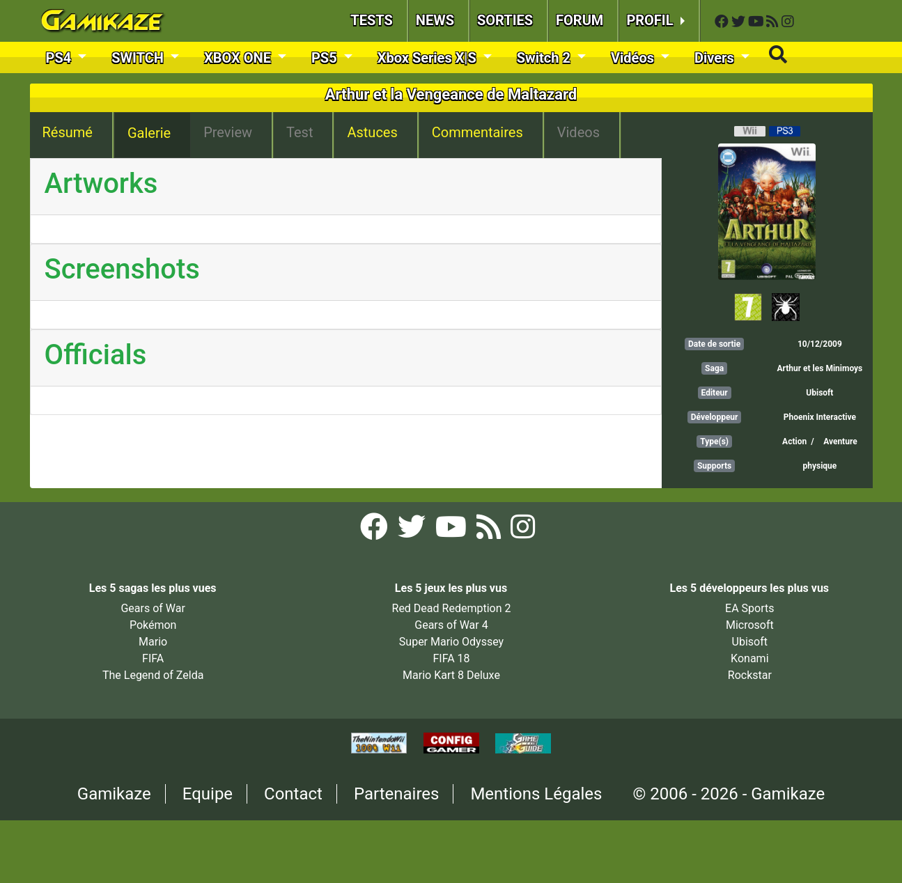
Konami (749, 658)
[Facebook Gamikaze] (723, 22)
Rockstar (750, 675)
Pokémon (153, 625)
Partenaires (397, 794)
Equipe (207, 794)
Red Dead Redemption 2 (451, 608)
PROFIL (651, 20)
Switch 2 (545, 57)
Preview (227, 132)
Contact (293, 794)
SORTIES (505, 20)
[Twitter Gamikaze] (739, 22)
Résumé (67, 132)
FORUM (579, 20)
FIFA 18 (451, 658)
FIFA (153, 658)
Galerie (149, 133)
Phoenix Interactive (820, 417)
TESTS (371, 20)
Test (299, 132)
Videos (578, 132)
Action (794, 441)
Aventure (840, 441)
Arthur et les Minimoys (819, 368)
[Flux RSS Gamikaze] (774, 22)
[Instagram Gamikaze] (788, 22)
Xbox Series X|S (429, 57)
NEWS (435, 20)
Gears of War (152, 608)
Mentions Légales (536, 794)
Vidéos (634, 57)
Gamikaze (114, 794)
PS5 (326, 57)
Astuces (372, 132)
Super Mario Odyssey (451, 641)
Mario (153, 641)
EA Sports (749, 608)
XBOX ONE (239, 57)
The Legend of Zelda (152, 675)
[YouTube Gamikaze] (757, 22)
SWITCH (139, 57)
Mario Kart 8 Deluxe (451, 675)
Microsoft (750, 625)
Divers (716, 57)
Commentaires (477, 132)
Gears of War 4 (451, 625)
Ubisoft (819, 393)
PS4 (60, 57)
